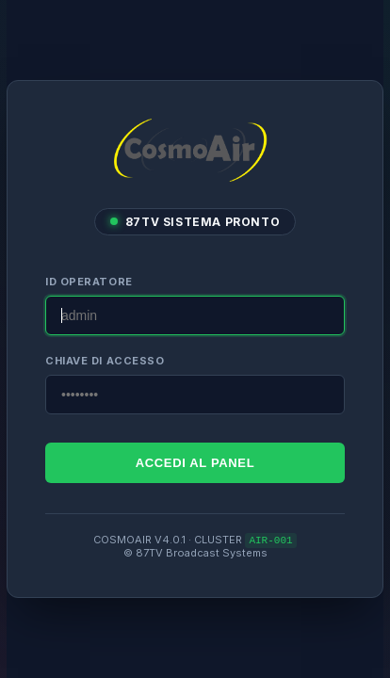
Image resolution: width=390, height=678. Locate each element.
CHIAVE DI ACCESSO (104, 359)
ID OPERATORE (89, 280)
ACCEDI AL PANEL (195, 462)
